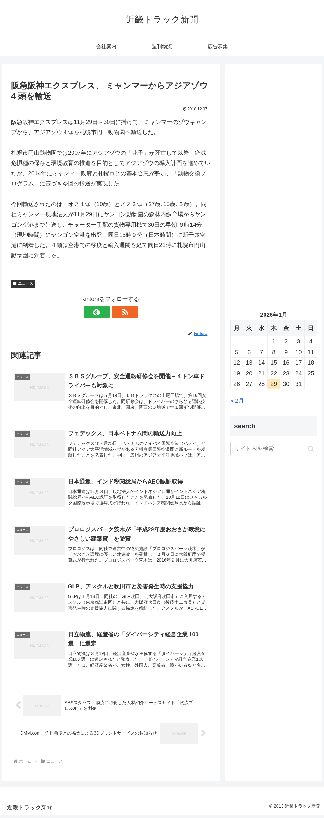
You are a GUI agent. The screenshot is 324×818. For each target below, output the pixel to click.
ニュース (23, 283)
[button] (310, 448)
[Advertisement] (273, 129)
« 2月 (237, 401)
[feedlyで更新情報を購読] (103, 312)
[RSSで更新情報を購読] (118, 312)
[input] (273, 449)
